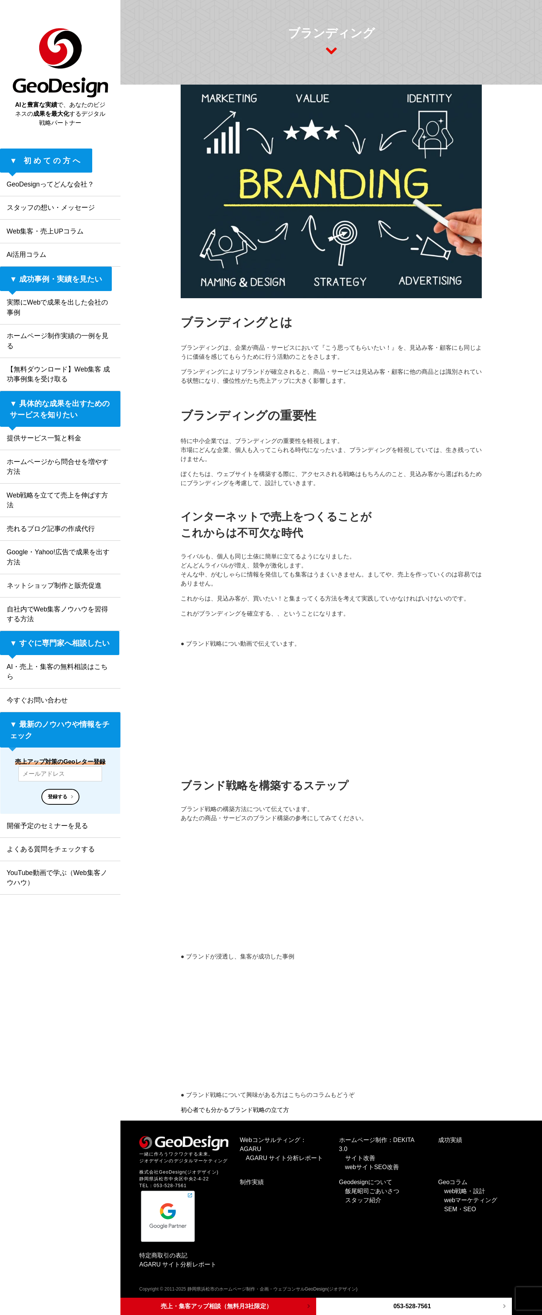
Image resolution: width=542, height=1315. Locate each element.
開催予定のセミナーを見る (47, 826)
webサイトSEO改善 (372, 1167)
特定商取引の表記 (163, 1255)
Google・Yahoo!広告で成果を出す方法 (58, 557)
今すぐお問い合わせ (37, 700)
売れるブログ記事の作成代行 (51, 528)
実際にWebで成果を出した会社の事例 (57, 307)
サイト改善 (360, 1158)
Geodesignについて (365, 1182)
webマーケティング (470, 1200)
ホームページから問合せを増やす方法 (57, 466)
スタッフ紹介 (363, 1200)
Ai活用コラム (27, 254)
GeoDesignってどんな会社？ (50, 184)
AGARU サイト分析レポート (284, 1158)
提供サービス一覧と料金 (44, 438)
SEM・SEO (460, 1209)
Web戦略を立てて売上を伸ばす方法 (57, 500)
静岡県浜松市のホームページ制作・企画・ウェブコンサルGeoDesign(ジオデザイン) (272, 1289)
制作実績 (252, 1182)
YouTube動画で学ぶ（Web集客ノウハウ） (57, 877)
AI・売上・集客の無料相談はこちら (57, 671)
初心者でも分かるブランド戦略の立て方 (235, 1110)
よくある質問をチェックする (51, 849)
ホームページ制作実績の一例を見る (57, 340)
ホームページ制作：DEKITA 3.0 (376, 1144)
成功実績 (450, 1140)
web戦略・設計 (464, 1191)
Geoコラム (452, 1182)
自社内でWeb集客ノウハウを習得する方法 (57, 614)
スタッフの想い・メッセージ (51, 207)
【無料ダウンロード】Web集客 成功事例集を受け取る (58, 374)
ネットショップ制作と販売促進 (54, 585)
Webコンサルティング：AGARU (273, 1144)
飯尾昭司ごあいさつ (372, 1191)
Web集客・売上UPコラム (45, 231)
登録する (57, 796)
